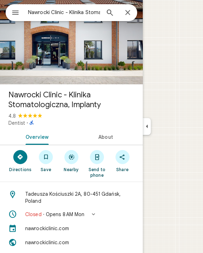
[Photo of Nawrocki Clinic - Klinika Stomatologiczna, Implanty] (71, 42)
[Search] (110, 13)
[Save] (46, 161)
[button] (71, 214)
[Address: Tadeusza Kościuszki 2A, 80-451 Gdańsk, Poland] (71, 197)
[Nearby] (71, 161)
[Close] (127, 13)
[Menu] (15, 13)
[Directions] (20, 161)
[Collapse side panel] (147, 126)
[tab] (35, 136)
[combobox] (64, 12)
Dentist (16, 123)
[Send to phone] (97, 163)
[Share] (122, 161)
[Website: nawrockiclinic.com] (71, 242)
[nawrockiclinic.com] (71, 228)
